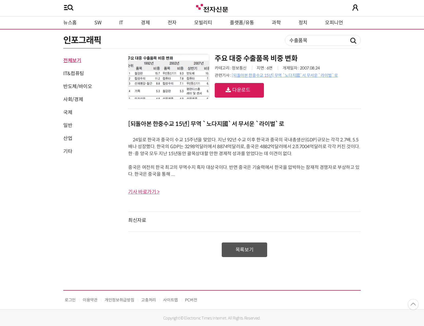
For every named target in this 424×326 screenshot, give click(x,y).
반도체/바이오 (77, 86)
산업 (67, 138)
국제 (67, 112)
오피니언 (334, 23)
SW (97, 23)
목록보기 (245, 250)
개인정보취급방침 (119, 299)
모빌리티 (203, 23)
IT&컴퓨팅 (73, 73)
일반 (67, 125)
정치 (303, 23)
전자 (172, 23)
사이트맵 (170, 299)
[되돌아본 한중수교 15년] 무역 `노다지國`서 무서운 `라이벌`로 (285, 75)
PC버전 (191, 299)
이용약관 (90, 299)
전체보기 (72, 61)
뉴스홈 (70, 23)
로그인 (70, 299)
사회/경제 (73, 99)
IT (121, 23)
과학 (276, 23)
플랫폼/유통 (242, 23)
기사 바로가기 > (144, 192)
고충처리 (148, 299)
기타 (67, 151)
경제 (145, 23)
